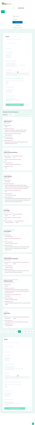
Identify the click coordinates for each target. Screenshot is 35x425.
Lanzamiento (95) (17, 92)
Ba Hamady (6, 210)
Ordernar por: (5, 114)
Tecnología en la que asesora (11, 60)
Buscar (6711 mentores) (14, 104)
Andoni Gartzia (7, 121)
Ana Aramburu (7, 231)
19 (16, 331)
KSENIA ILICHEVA (8, 281)
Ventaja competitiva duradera (8, 120)
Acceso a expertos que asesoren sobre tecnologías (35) (17, 65)
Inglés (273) (17, 55)
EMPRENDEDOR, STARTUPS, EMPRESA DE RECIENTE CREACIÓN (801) (17, 73)
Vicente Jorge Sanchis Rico (10, 152)
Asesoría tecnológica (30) (17, 66)
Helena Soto (7, 313)
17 (10, 331)
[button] (13, 8)
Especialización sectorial (10, 95)
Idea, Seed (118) (17, 91)
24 (31, 331)
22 (25, 331)
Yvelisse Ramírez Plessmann (11, 258)
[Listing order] (11, 115)
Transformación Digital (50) (17, 64)
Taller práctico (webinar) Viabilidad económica (11, 279)
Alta (17, 81)
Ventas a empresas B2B (7, 175)
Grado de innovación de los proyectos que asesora (15, 78)
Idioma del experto (9, 52)
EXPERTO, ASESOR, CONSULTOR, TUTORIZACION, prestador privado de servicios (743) (17, 74)
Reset (26, 104)
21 (22, 331)
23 (28, 331)
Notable (17, 82)
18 (13, 331)
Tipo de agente (8, 69)
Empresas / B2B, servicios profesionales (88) (17, 100)
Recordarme (17, 25)
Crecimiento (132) (17, 90)
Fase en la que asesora (10, 87)
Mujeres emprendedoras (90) (17, 99)
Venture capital (6, 209)
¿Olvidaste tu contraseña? (17, 27)
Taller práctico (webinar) (7, 257)
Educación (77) (17, 101)
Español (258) (17, 56)
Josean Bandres (8, 176)
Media (17, 83)
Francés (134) (17, 57)
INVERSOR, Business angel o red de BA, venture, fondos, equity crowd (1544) (17, 72)
